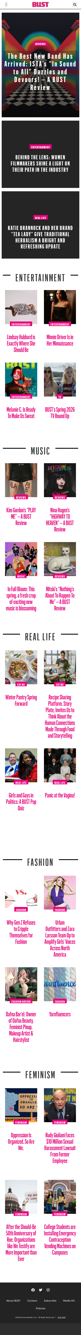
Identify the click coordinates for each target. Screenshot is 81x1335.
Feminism (40, 1072)
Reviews (40, 43)
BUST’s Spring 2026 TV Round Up (60, 411)
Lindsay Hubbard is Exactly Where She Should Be (21, 342)
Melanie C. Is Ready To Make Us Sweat (21, 411)
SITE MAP (62, 1317)
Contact (32, 1300)
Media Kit (69, 1300)
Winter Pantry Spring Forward (21, 699)
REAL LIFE (40, 634)
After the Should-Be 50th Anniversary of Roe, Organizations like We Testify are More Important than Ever (21, 1241)
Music (40, 448)
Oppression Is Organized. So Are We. (21, 1140)
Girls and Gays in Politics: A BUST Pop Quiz (21, 800)
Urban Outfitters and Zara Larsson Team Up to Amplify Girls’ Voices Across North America (59, 937)
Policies (40, 1308)
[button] (6, 4)
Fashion (40, 860)
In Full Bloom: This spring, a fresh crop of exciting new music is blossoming (21, 597)
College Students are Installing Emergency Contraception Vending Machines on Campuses (60, 1238)
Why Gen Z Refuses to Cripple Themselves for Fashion (21, 930)
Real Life (40, 217)
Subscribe (50, 1300)
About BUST (13, 1300)
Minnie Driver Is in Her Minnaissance (60, 339)
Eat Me (21, 684)
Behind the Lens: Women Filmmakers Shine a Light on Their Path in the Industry (40, 162)
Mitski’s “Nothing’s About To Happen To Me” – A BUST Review (59, 597)
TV (59, 396)
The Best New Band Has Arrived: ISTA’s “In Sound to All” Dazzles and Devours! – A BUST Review (40, 70)
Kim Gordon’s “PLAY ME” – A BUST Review (21, 515)
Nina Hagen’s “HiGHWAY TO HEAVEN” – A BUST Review (60, 518)
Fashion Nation (21, 1001)
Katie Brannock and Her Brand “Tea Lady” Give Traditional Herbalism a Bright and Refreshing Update (40, 236)
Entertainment (40, 146)
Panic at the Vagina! (60, 794)
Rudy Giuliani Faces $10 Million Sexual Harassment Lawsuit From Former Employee (60, 1146)
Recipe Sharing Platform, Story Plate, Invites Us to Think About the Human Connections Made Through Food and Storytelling (60, 715)
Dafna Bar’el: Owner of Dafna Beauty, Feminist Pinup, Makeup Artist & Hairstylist (21, 1025)
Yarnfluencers (60, 1013)
